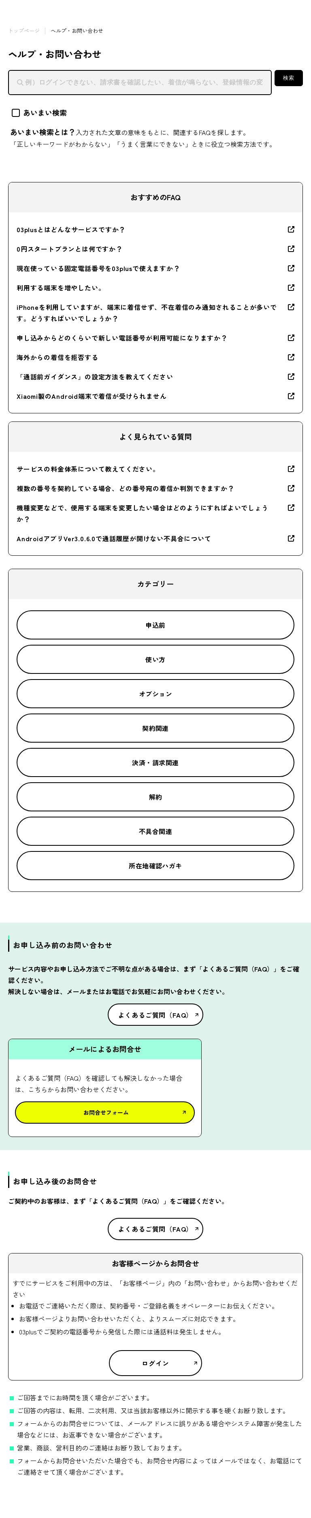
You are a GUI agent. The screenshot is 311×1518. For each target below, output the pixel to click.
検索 (288, 78)
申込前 (155, 625)
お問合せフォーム (106, 1112)
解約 (155, 797)
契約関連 (155, 728)
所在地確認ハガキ (155, 865)
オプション (155, 694)
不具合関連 (155, 831)
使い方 (155, 659)
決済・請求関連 (155, 762)
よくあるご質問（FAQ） (155, 1015)
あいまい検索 (39, 112)
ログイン (155, 1363)
